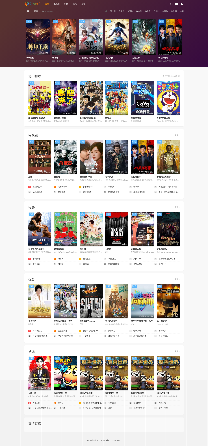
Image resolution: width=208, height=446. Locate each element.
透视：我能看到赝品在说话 (167, 192)
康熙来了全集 (60, 118)
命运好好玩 (161, 336)
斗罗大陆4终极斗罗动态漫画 (41, 408)
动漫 (83, 4)
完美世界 (136, 58)
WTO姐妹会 (35, 331)
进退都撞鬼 (162, 249)
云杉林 (108, 249)
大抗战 (84, 264)
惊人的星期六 (111, 321)
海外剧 (174, 11)
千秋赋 (134, 187)
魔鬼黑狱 (84, 259)
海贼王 (108, 118)
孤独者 (57, 177)
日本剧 (156, 11)
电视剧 (57, 4)
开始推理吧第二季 (37, 336)
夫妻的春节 (60, 187)
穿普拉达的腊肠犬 (36, 249)
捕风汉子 (160, 264)
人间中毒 (135, 259)
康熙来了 (110, 331)
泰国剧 (165, 11)
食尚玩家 (160, 331)
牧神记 (55, 58)
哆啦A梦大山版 (163, 118)
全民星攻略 (136, 118)
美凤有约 (32, 321)
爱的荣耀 (59, 192)
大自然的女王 (111, 264)
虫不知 (83, 249)
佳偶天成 (109, 177)
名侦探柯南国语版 (88, 118)
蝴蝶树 (58, 259)
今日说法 (110, 259)
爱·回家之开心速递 (36, 118)
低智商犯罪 (163, 58)
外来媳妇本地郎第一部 (165, 187)
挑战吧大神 (60, 331)
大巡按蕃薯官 (111, 192)
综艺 (75, 4)
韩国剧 (147, 11)
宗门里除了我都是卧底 (89, 58)
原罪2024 (85, 192)
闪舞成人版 (136, 249)
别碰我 (58, 264)
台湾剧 (130, 11)
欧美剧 (139, 11)
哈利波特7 (34, 259)
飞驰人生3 (135, 264)
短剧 (182, 11)
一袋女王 (84, 336)
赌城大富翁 (59, 249)
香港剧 (121, 11)
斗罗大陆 (109, 58)
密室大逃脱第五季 (63, 336)
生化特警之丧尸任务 (164, 259)
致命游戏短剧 (137, 192)
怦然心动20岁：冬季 (63, 321)
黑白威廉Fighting (88, 321)
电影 (66, 4)
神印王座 (30, 58)
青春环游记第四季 (88, 331)
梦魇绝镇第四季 (164, 177)
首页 (47, 4)
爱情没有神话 (86, 177)
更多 (177, 135)
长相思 (109, 187)
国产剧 (113, 11)
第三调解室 (162, 321)
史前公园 (34, 264)
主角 (30, 177)
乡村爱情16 (85, 187)
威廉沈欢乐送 (111, 336)
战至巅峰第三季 (137, 336)
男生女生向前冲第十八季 (142, 321)
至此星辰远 (35, 192)
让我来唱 (135, 331)
